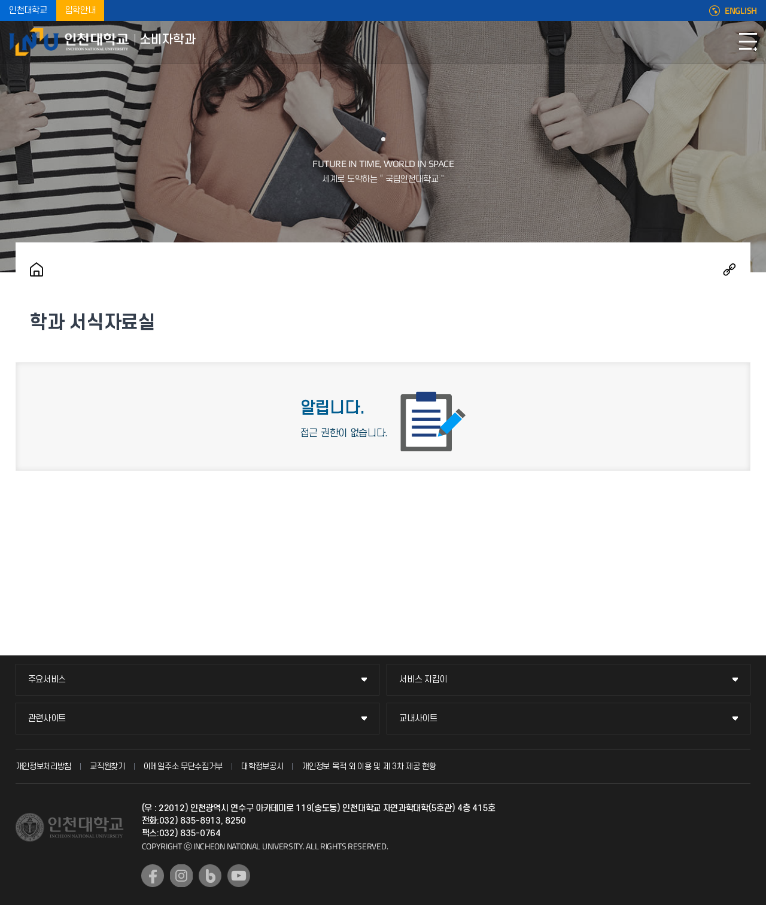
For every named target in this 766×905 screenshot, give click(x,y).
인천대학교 (28, 10)
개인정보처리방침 (44, 766)
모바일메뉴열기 (748, 42)
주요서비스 (47, 680)
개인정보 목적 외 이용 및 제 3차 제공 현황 (369, 766)
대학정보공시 (262, 766)
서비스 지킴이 (423, 680)
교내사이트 (418, 718)
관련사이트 (47, 718)
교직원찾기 (107, 766)
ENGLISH (741, 10)
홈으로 (36, 269)
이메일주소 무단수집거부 (183, 766)
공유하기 (729, 269)
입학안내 (80, 10)
